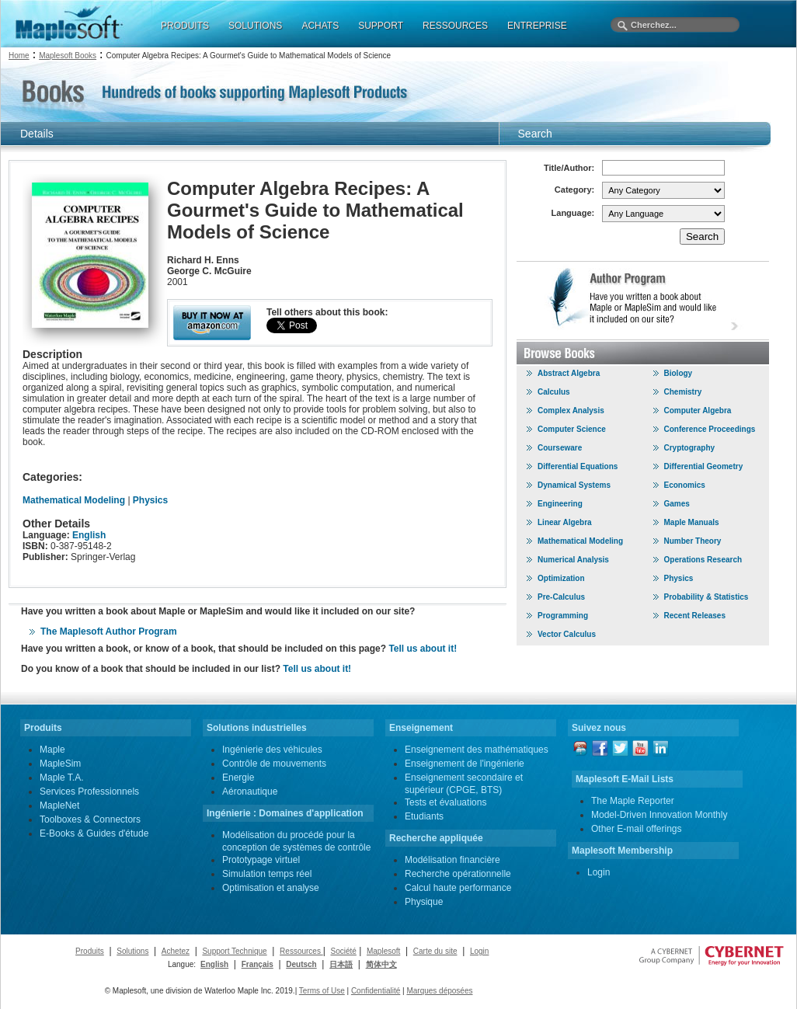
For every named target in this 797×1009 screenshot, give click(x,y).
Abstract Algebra (569, 373)
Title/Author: (569, 167)
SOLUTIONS (255, 25)
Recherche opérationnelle (458, 873)
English (89, 535)
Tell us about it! (422, 648)
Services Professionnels (89, 791)
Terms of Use (322, 990)
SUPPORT (380, 25)
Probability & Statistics (706, 597)
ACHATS (320, 25)
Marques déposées (439, 990)
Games (677, 503)
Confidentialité (375, 990)
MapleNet (59, 805)
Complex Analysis (571, 410)
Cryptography (689, 448)
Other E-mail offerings (636, 828)
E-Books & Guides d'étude (94, 833)
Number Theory (693, 541)
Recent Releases (695, 615)
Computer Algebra (698, 410)
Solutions (132, 951)
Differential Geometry (703, 466)
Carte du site (435, 951)
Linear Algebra (565, 522)
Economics (684, 485)
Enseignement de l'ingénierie (464, 763)
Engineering (560, 503)
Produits (89, 951)
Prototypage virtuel (261, 859)
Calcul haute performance (458, 887)
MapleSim (60, 763)
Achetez (176, 951)
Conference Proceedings (710, 429)
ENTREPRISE (537, 25)
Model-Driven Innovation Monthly (659, 814)
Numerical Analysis (573, 559)
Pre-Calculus (561, 597)
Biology (678, 373)
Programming (563, 615)
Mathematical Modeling (74, 500)
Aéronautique (249, 791)
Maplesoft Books (67, 55)
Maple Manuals (691, 522)
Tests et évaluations (445, 802)
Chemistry (683, 392)
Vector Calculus (567, 634)
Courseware (560, 448)
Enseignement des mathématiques (476, 749)
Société (343, 951)
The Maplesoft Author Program (108, 631)
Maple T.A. (61, 777)
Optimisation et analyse (270, 887)
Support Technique (234, 951)
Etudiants (424, 816)
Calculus (554, 392)
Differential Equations (578, 466)
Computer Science (572, 429)
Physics (150, 500)
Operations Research (703, 559)
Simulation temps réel (266, 873)
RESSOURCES (455, 25)
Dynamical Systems (574, 485)
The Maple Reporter (632, 800)
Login (598, 872)
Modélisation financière (452, 859)
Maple (52, 749)
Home (19, 55)
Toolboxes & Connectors (90, 819)
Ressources (301, 951)
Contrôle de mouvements (274, 763)
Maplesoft (383, 951)
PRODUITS (185, 25)
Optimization (561, 578)
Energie (238, 777)
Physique (424, 901)
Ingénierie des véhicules (272, 749)
